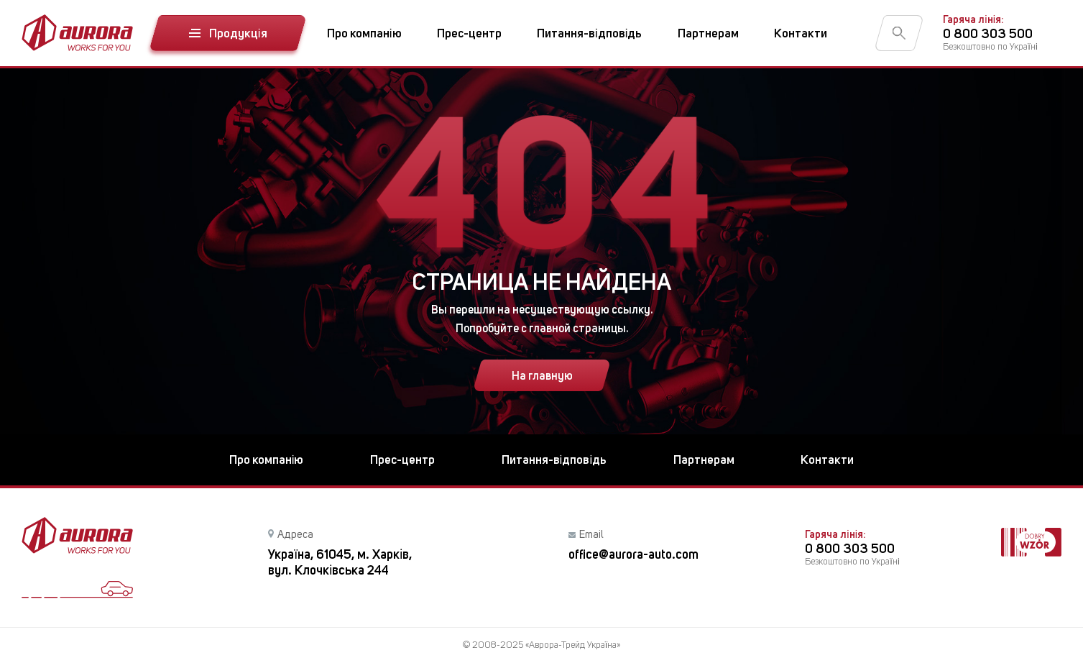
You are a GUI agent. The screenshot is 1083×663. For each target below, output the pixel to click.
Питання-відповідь (589, 33)
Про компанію (364, 33)
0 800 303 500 (988, 33)
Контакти (800, 33)
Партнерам (708, 33)
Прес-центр (469, 33)
